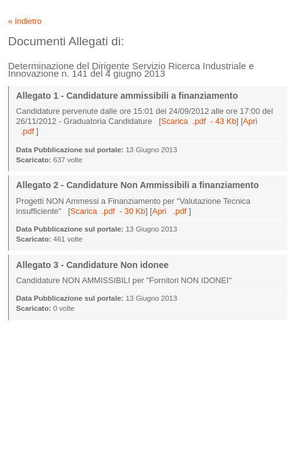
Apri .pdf (170, 211)
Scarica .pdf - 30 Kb (108, 211)
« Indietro (25, 21)
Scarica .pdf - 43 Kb (198, 121)
